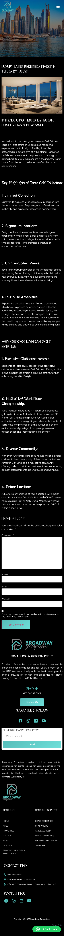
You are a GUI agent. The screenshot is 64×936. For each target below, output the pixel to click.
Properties (8, 831)
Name (6, 574)
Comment (8, 535)
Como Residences (44, 821)
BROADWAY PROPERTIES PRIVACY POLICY (14, 852)
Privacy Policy (57, 925)
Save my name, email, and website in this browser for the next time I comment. (31, 615)
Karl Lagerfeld (43, 831)
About (6, 826)
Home (6, 821)
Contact (7, 845)
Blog (5, 840)
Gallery (7, 836)
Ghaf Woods (41, 826)
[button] (57, 7)
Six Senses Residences (46, 840)
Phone (32, 689)
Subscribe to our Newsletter (21, 730)
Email (5, 586)
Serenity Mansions (44, 836)
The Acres (40, 845)
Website (6, 599)
